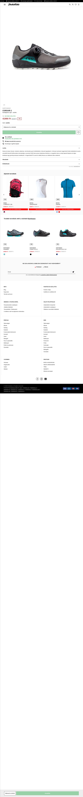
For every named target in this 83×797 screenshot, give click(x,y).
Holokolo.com (36, 389)
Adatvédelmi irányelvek (49, 305)
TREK (45, 366)
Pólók (45, 343)
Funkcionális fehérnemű (10, 332)
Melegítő (6, 338)
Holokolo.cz (33, 387)
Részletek (5, 159)
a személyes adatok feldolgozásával (48, 274)
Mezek (5, 325)
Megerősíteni (73, 272)
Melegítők (46, 349)
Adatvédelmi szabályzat (49, 307)
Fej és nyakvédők (8, 340)
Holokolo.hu (14, 389)
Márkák (6, 369)
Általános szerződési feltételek (51, 309)
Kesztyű (6, 334)
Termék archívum (8, 294)
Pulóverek (46, 340)
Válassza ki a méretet (9, 127)
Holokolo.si (28, 389)
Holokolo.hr (14, 391)
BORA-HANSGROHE (49, 362)
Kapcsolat (6, 292)
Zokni (5, 336)
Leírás (4, 148)
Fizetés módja (47, 289)
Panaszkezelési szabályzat (10, 305)
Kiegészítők (7, 364)
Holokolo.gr (21, 391)
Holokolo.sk (26, 387)
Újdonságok (7, 323)
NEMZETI (46, 369)
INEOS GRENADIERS (49, 364)
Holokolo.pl (7, 389)
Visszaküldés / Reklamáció (10, 309)
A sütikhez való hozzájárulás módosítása (14, 311)
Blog (5, 289)
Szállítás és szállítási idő (50, 292)
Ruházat (6, 362)
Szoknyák (46, 345)
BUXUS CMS (14, 387)
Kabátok (6, 330)
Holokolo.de (7, 391)
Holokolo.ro (21, 389)
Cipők (5, 366)
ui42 (21, 387)
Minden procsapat (48, 371)
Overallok (6, 347)
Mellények (6, 343)
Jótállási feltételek (8, 307)
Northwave (7, 108)
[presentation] (4, 194)
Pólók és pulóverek (8, 345)
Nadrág (5, 327)
